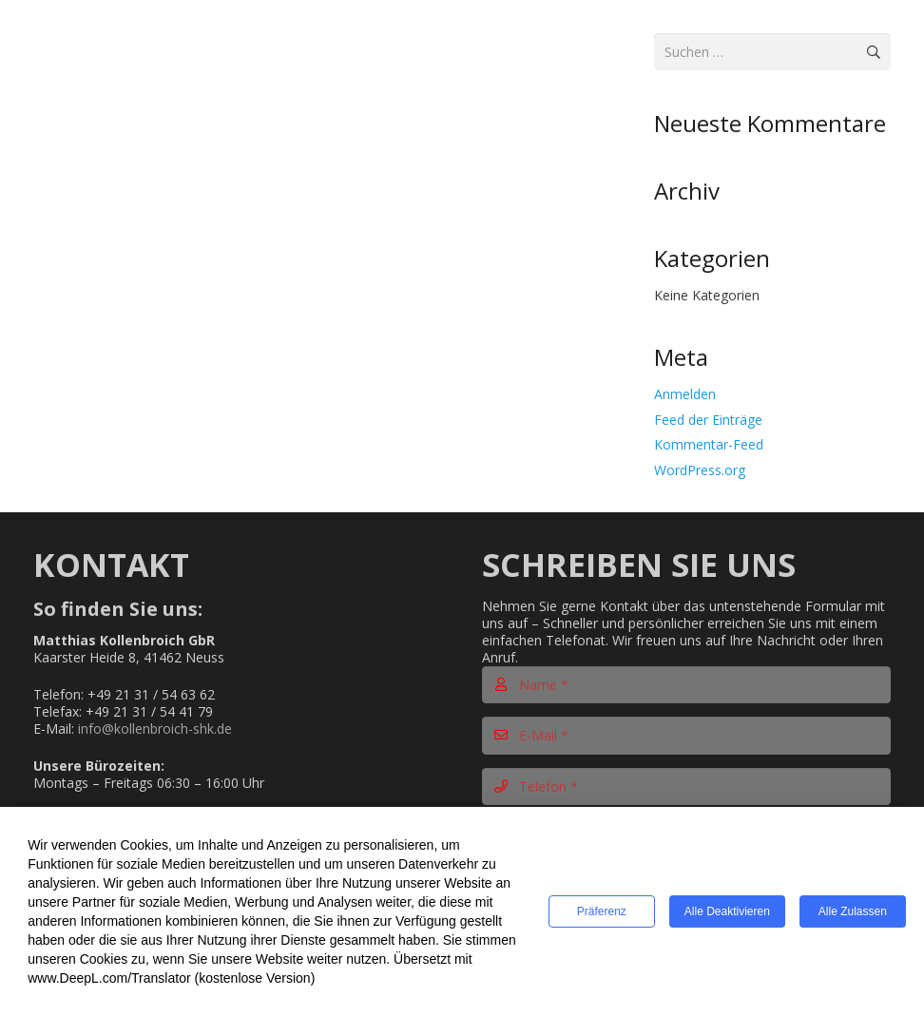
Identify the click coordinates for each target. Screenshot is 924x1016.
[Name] (686, 684)
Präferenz (601, 912)
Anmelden (685, 394)
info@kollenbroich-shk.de (155, 728)
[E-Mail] (686, 735)
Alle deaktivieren (727, 912)
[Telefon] (686, 786)
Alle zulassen (852, 912)
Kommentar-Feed (708, 444)
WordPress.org (699, 470)
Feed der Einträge (708, 420)
